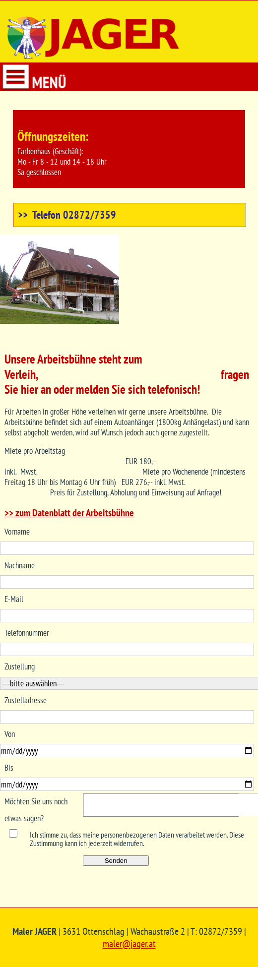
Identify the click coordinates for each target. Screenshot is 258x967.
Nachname (19, 565)
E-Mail (13, 599)
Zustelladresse (25, 700)
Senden (116, 860)
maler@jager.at (129, 943)
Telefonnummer (26, 632)
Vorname (17, 531)
